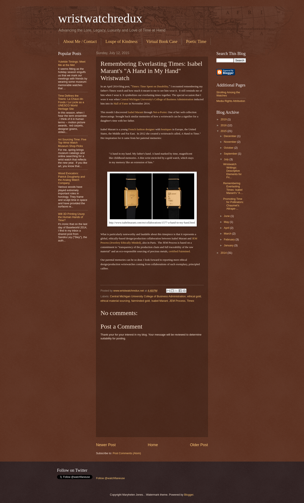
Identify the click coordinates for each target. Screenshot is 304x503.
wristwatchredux (100, 18)
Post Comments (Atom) (127, 453)
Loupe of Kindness (121, 41)
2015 (224, 131)
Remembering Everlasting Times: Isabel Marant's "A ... (233, 188)
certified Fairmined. (179, 251)
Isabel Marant (136, 112)
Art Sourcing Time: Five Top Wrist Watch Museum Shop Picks (72, 143)
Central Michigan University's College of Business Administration (157, 99)
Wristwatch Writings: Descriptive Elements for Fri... (232, 171)
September (231, 153)
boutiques (166, 129)
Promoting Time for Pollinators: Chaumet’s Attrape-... (233, 203)
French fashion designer (141, 129)
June (227, 216)
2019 (224, 119)
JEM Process (177, 300)
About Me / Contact (80, 41)
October (229, 147)
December (230, 136)
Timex (190, 300)
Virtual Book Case (162, 41)
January (229, 245)
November (230, 141)
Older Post (199, 445)
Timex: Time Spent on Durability (150, 86)
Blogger (188, 494)
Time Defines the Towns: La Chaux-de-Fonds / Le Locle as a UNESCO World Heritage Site (71, 102)
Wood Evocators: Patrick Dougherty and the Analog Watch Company (71, 178)
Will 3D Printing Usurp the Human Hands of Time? (71, 217)
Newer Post (106, 445)
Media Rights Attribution (230, 101)
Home (153, 445)
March (228, 233)
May (227, 221)
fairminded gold (140, 300)
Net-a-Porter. (160, 112)
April (227, 227)
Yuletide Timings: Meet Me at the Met (72, 63)
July (226, 159)
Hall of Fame (121, 103)
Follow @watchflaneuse (110, 478)
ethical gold (194, 296)
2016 (224, 125)
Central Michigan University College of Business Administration (148, 296)
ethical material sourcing (115, 300)
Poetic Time (196, 41)
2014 (224, 252)
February (229, 239)
